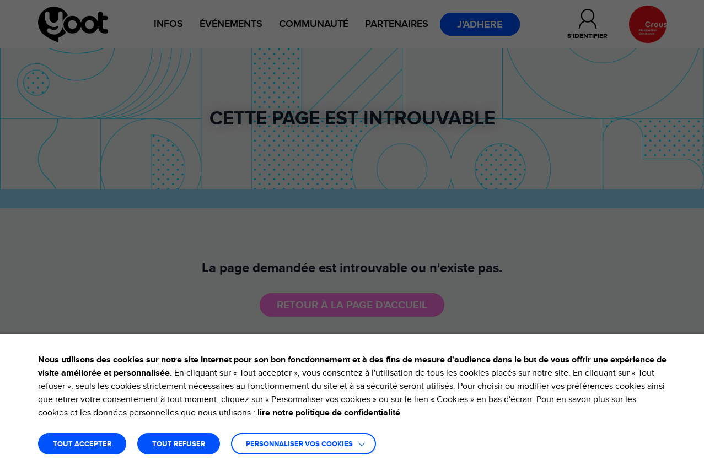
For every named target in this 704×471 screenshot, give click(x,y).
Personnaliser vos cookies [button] (299, 444)
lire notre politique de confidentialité (328, 412)
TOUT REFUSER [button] (178, 444)
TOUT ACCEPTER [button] (82, 444)
